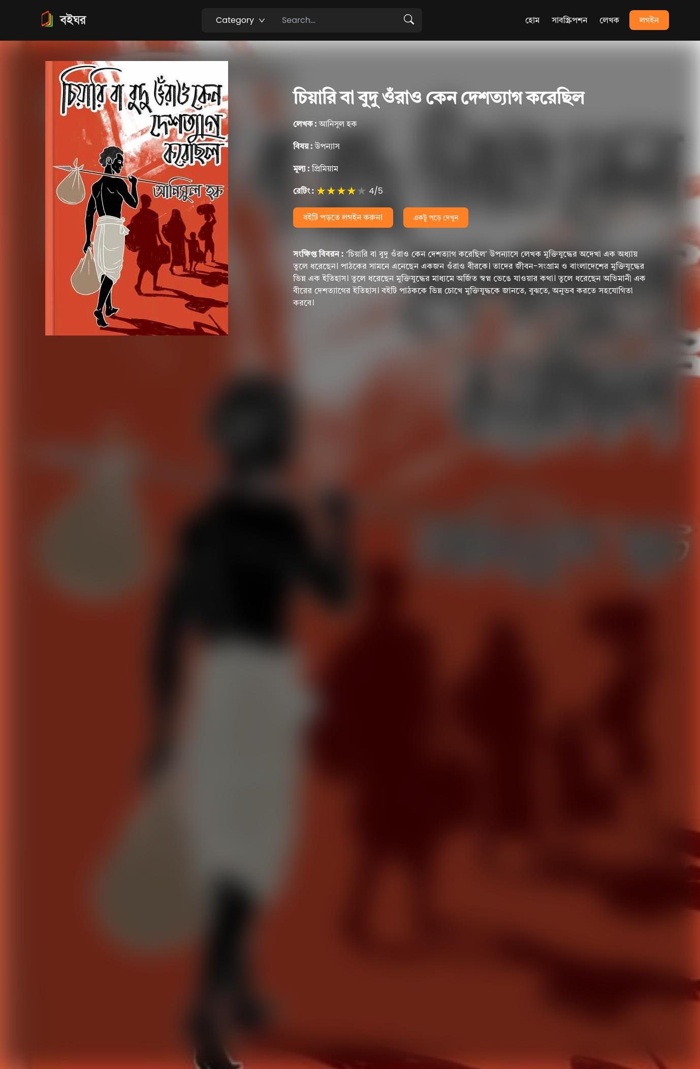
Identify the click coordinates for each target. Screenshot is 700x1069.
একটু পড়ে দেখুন (436, 217)
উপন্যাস (316, 146)
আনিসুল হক (325, 124)
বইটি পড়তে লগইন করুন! (343, 217)
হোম (532, 20)
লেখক (609, 20)
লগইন (649, 20)
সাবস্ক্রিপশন (569, 20)
